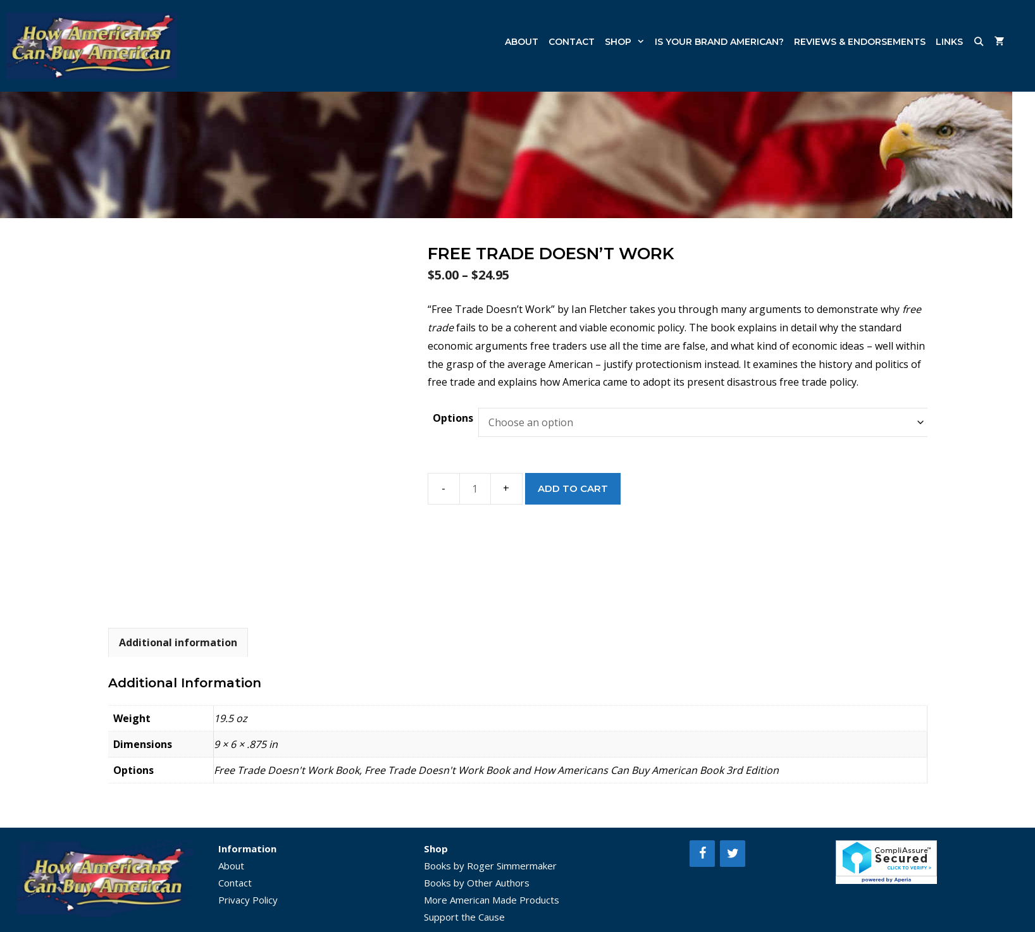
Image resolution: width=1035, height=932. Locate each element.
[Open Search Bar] (978, 42)
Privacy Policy (248, 899)
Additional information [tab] (178, 642)
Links (949, 41)
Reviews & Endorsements (860, 41)
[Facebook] (702, 853)
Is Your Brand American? (719, 41)
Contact (571, 41)
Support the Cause (464, 917)
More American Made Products (491, 899)
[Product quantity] (475, 489)
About (521, 41)
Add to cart (573, 488)
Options (453, 418)
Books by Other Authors (477, 882)
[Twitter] (732, 853)
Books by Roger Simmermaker (490, 865)
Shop (627, 42)
